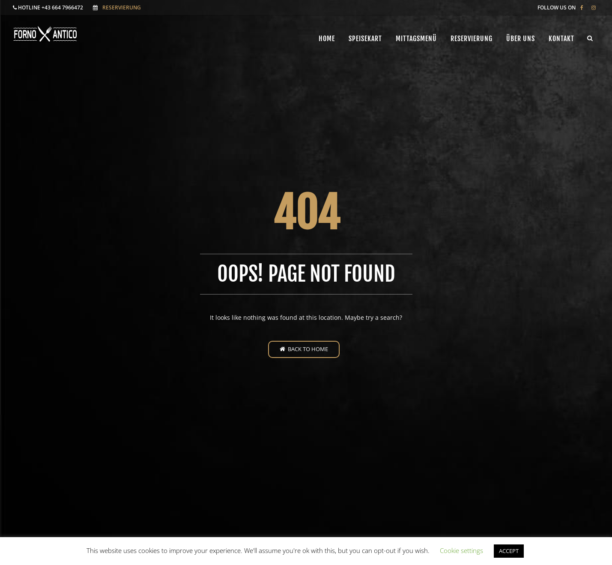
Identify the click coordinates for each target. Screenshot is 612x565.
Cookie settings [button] (461, 550)
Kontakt (561, 38)
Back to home (304, 349)
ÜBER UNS (520, 38)
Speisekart (365, 38)
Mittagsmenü (416, 38)
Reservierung (121, 7)
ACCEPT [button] (509, 551)
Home (327, 38)
